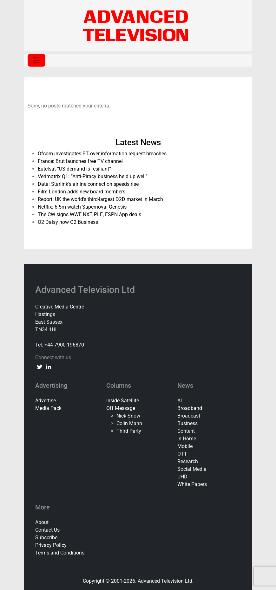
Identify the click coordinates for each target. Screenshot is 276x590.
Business (187, 423)
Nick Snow (128, 416)
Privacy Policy (51, 545)
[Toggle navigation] (36, 60)
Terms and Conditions (59, 553)
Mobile (185, 446)
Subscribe (46, 538)
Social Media (192, 469)
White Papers (192, 484)
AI (179, 401)
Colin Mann (129, 423)
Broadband (189, 408)
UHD (182, 477)
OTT (182, 454)
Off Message (120, 408)
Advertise (45, 401)
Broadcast (188, 416)
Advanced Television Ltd (86, 289)
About (42, 522)
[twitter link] (39, 366)
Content (186, 431)
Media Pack (48, 408)
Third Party (128, 431)
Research (187, 461)
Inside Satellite (122, 401)
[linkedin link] (48, 366)
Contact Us (47, 530)
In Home (186, 439)
